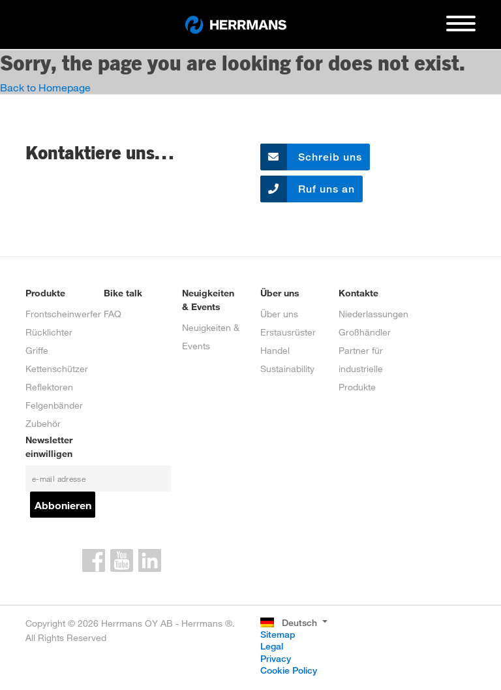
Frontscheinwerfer (63, 313)
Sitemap (278, 634)
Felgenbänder (54, 405)
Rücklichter (48, 331)
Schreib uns (311, 157)
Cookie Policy (288, 670)
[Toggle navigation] (461, 29)
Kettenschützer (56, 368)
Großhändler (365, 331)
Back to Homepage (45, 87)
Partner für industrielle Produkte (361, 368)
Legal (271, 645)
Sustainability (287, 368)
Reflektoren (49, 386)
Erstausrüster (288, 331)
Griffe (36, 350)
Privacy (275, 658)
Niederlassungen (373, 313)
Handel (275, 350)
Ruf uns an (307, 189)
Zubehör (43, 423)
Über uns (279, 313)
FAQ (112, 313)
